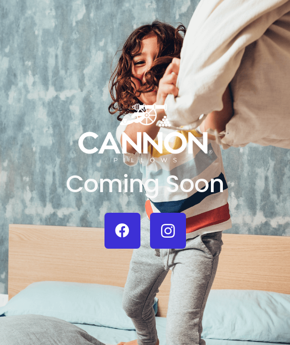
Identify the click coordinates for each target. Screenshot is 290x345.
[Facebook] (122, 231)
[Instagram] (168, 231)
